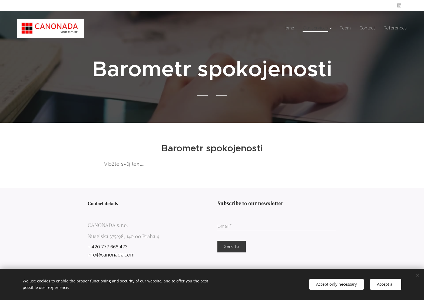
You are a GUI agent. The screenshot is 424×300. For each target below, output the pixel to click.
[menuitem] (299, 28)
